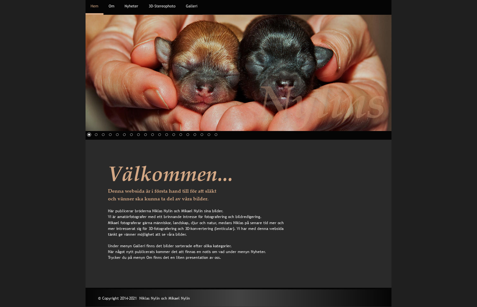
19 (215, 134)
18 (208, 134)
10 (152, 134)
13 (173, 134)
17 (201, 134)
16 (194, 134)
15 (187, 134)
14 (180, 134)
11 (159, 134)
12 (166, 134)
